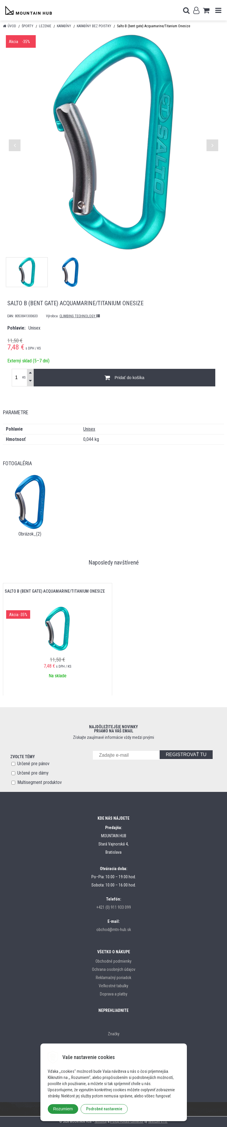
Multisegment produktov (39, 782)
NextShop (101, 1121)
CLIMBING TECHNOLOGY (79, 316)
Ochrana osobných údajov (113, 969)
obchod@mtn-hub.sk (113, 929)
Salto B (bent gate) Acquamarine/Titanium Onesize (55, 591)
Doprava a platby (113, 994)
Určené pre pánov (33, 763)
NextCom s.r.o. (158, 1121)
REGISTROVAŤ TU (186, 754)
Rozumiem (63, 1108)
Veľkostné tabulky (113, 985)
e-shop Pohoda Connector (127, 1121)
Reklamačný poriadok (113, 977)
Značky (114, 1033)
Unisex (89, 429)
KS (23, 377)
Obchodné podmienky (113, 961)
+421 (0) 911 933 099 (113, 907)
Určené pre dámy (33, 773)
